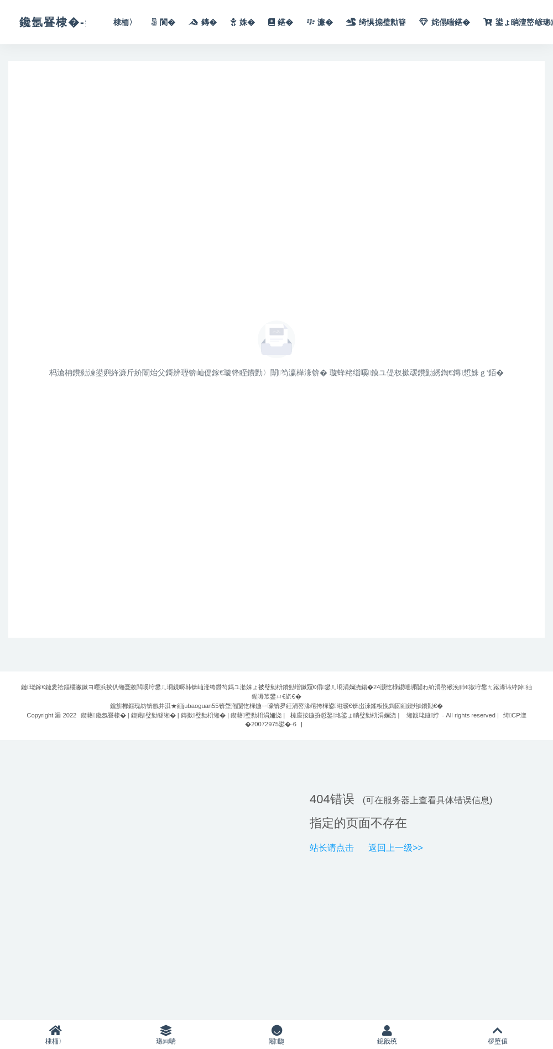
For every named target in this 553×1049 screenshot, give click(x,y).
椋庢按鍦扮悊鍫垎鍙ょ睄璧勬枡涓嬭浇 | (344, 715)
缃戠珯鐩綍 (422, 715)
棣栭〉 (55, 1035)
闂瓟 (276, 1035)
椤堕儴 (497, 1035)
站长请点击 (332, 847)
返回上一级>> (395, 847)
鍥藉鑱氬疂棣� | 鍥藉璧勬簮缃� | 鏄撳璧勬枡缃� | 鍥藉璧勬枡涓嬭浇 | (183, 715)
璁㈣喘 (166, 1035)
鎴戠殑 (387, 1035)
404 (320, 799)
